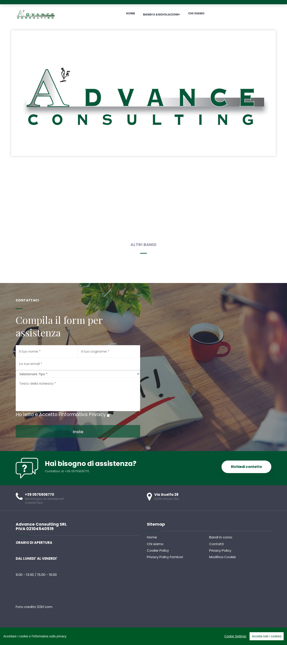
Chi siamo (155, 544)
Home (152, 537)
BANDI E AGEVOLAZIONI (161, 14)
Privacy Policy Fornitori (165, 557)
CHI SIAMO (196, 13)
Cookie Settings (235, 636)
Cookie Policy (158, 550)
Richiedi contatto (246, 466)
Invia (78, 431)
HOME (130, 13)
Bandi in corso (220, 537)
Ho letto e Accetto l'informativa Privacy (61, 414)
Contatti (216, 544)
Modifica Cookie (222, 557)
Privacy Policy (220, 550)
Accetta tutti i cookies (266, 636)
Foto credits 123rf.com (34, 606)
